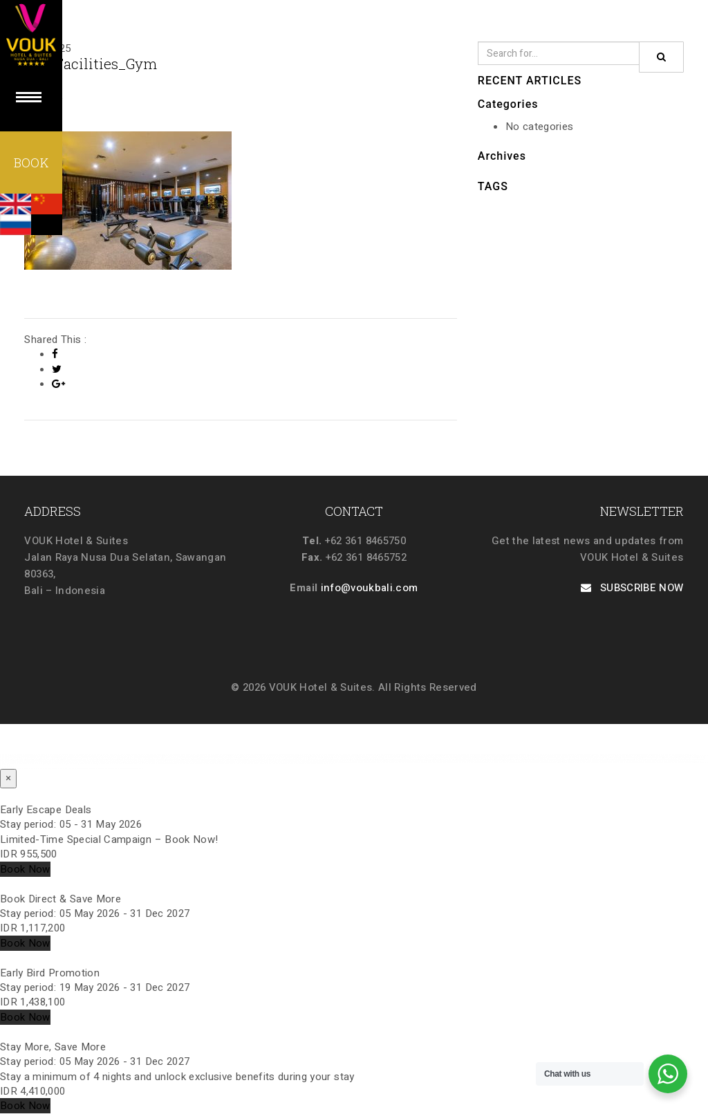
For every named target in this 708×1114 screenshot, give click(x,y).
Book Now (25, 869)
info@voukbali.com (369, 587)
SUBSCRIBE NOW (632, 587)
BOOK (31, 162)
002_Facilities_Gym (90, 64)
